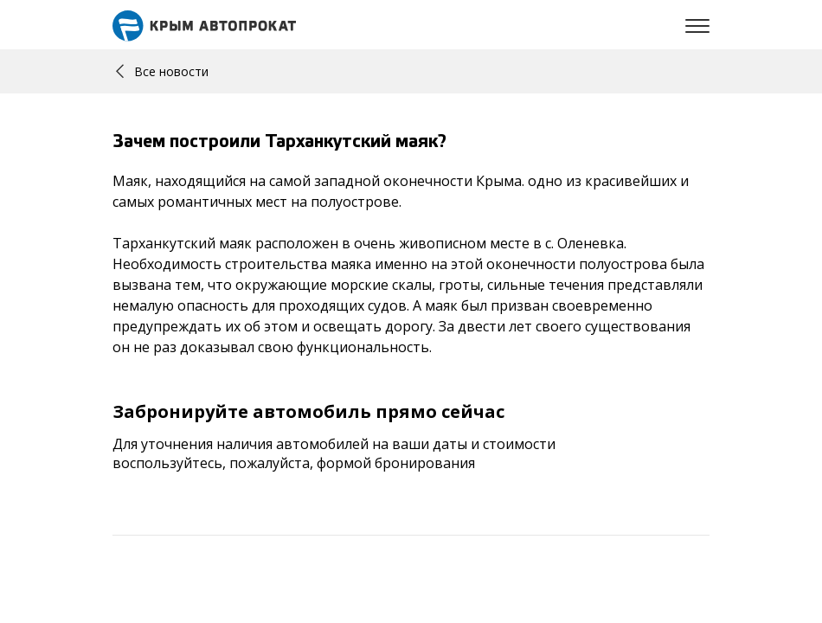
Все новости (162, 71)
